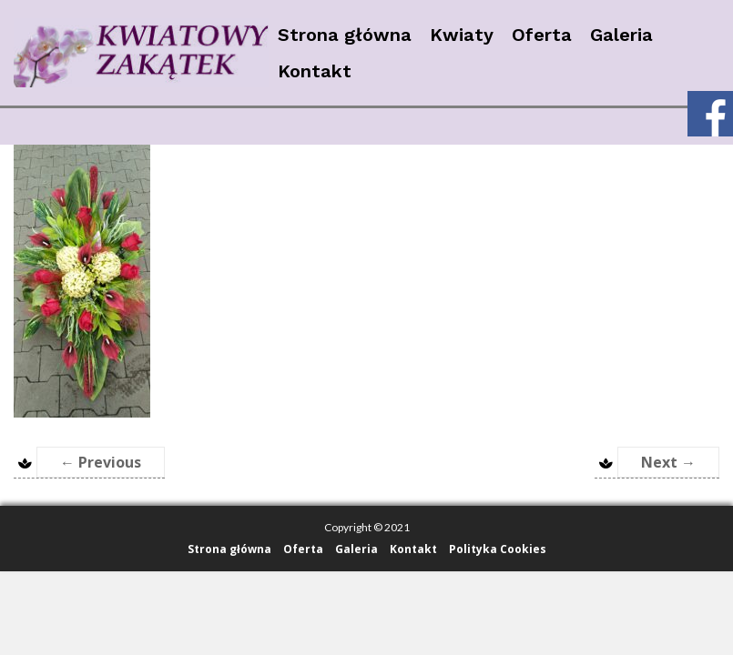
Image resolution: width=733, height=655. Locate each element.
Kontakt (314, 71)
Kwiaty (462, 34)
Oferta (542, 34)
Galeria (621, 34)
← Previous (100, 462)
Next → (668, 462)
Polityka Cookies (497, 549)
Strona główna (345, 34)
